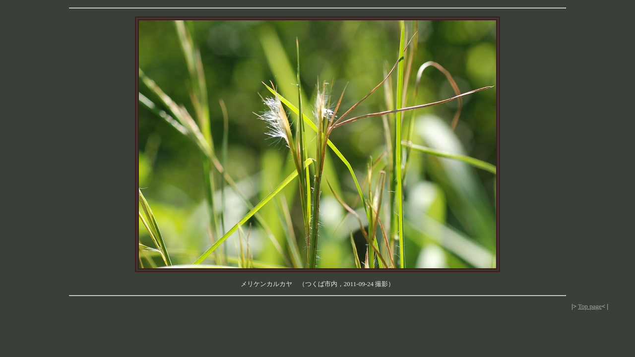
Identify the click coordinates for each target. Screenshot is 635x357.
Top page (590, 306)
